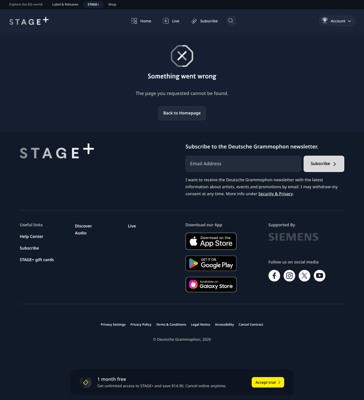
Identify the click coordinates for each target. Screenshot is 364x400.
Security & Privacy (275, 194)
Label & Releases (65, 4)
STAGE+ (93, 4)
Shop (112, 4)
